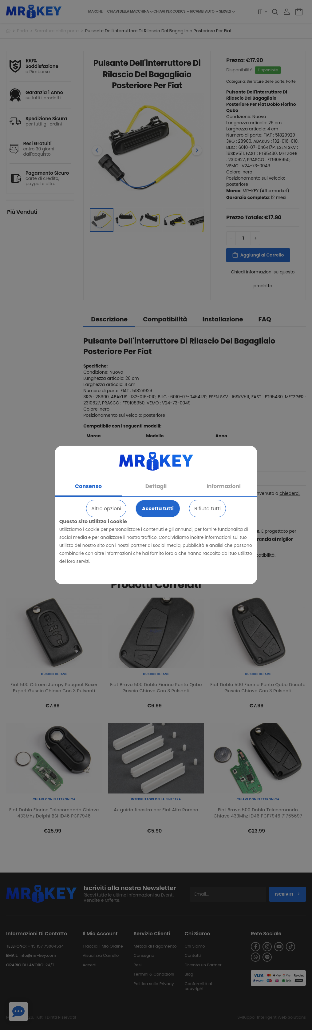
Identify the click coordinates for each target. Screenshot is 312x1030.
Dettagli (156, 486)
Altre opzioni (106, 508)
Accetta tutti (158, 508)
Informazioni (224, 486)
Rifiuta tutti (207, 508)
